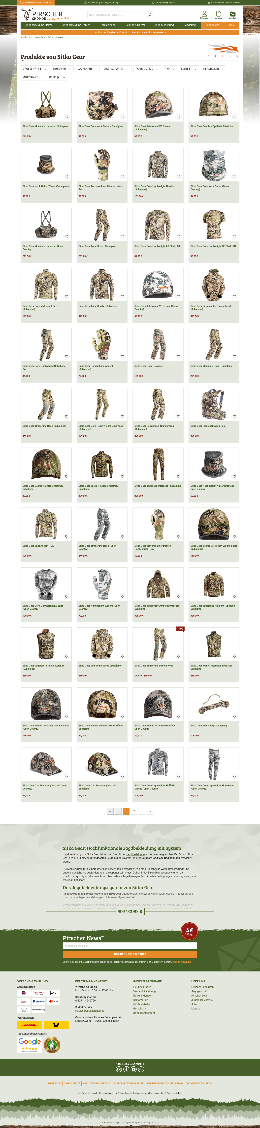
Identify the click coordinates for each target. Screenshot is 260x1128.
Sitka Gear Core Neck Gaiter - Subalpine (101, 126)
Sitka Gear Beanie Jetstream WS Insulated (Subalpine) (214, 547)
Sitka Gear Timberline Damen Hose (153, 665)
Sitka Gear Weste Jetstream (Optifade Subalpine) (211, 667)
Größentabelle (141, 1004)
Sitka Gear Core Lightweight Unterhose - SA (45, 368)
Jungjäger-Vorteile (202, 1000)
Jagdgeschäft (199, 991)
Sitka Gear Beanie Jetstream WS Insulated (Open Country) (46, 727)
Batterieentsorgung (144, 1012)
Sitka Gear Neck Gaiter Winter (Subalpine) (46, 186)
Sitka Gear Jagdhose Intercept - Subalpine (157, 485)
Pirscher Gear (199, 995)
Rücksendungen (142, 995)
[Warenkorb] (232, 14)
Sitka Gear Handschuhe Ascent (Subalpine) (96, 368)
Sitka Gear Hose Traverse (148, 366)
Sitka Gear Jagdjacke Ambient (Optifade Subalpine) (213, 607)
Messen (195, 1008)
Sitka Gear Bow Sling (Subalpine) (209, 725)
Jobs (194, 1004)
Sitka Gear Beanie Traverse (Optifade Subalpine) (43, 487)
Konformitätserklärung (128, 1083)
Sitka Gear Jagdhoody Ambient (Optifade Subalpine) (156, 607)
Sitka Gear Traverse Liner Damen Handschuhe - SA (152, 547)
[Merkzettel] (218, 14)
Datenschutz (72, 1083)
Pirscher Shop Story (202, 987)
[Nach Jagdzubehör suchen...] (116, 14)
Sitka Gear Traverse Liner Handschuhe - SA (101, 188)
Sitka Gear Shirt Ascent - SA (38, 545)
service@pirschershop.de (89, 1010)
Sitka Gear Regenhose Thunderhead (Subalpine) (154, 427)
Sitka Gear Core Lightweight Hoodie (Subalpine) (154, 188)
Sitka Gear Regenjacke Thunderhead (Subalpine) (211, 308)
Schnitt (189, 68)
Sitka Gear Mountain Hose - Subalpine (211, 366)
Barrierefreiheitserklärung (165, 1083)
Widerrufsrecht (100, 1083)
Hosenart (62, 68)
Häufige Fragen (142, 987)
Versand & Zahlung (144, 991)
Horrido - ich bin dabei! (130, 954)
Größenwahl (35, 68)
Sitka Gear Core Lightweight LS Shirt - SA (157, 246)
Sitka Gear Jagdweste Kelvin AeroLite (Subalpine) (43, 667)
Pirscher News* (83, 938)
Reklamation (140, 1000)
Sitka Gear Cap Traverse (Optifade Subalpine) (97, 787)
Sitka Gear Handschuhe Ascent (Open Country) (99, 607)
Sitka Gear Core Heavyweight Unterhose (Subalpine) (101, 427)
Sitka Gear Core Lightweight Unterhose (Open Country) (212, 787)
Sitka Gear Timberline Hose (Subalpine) (44, 425)
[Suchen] (150, 14)
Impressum (54, 1083)
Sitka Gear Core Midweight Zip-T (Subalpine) (41, 308)
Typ (170, 68)
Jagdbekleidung (135, 854)
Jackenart (88, 68)
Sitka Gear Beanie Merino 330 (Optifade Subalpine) (101, 727)
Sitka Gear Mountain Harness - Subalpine (45, 126)
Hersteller (213, 68)
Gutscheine (139, 1008)
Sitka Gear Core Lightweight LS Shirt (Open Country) (43, 607)
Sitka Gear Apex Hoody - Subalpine (98, 306)
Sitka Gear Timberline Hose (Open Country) (97, 547)
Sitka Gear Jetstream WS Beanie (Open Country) (156, 308)
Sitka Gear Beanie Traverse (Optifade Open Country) (154, 727)
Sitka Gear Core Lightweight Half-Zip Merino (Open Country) (154, 787)
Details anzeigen (183, 962)
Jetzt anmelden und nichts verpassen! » (145, 32)
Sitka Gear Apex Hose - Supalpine (97, 246)
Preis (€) (57, 77)
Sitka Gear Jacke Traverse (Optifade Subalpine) (99, 487)
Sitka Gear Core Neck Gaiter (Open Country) (210, 188)
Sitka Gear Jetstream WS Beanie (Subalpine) (152, 128)
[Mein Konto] (204, 14)
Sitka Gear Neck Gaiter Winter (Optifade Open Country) (212, 487)
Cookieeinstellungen (199, 1083)
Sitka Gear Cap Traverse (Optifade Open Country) (44, 787)
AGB (85, 1083)
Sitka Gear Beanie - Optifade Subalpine (212, 126)
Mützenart (33, 77)
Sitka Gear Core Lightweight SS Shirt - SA (213, 246)
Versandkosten (125, 1093)
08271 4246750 (37, 2)
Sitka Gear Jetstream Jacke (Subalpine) (100, 665)
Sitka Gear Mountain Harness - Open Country (43, 248)
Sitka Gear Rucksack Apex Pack (208, 425)
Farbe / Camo (147, 68)
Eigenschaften (117, 68)
